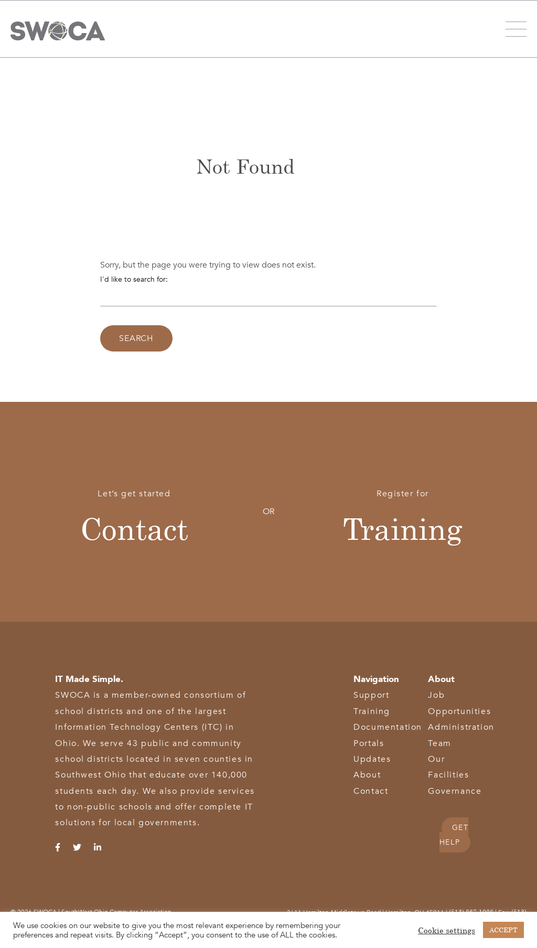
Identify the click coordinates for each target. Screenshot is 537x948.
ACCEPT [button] (503, 929)
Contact (134, 528)
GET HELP (454, 835)
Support (371, 695)
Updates (372, 759)
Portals (368, 743)
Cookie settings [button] (446, 930)
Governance (454, 791)
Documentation (387, 727)
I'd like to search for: (134, 279)
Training (403, 528)
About (367, 775)
